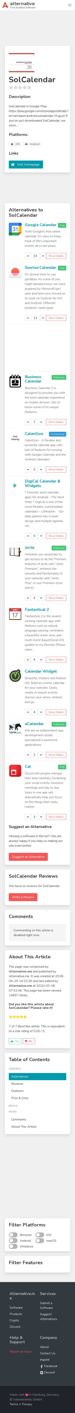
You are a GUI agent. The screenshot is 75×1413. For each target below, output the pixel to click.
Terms (14, 1404)
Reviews (17, 1084)
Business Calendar (33, 379)
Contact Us (47, 1353)
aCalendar (34, 723)
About (44, 1347)
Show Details (56, 256)
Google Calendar (40, 225)
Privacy (27, 1404)
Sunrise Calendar (40, 267)
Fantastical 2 (37, 609)
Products (16, 1314)
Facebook (49, 1366)
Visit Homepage (28, 164)
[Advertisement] (37, 30)
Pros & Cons (19, 1098)
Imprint (45, 1360)
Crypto (14, 1320)
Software (16, 1307)
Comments (18, 1119)
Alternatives (19, 1076)
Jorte (29, 547)
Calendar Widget (41, 671)
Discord (15, 1327)
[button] (70, 5)
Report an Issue (21, 1351)
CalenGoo (34, 433)
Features (17, 1091)
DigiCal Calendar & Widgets (42, 483)
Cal (28, 766)
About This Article (23, 1126)
